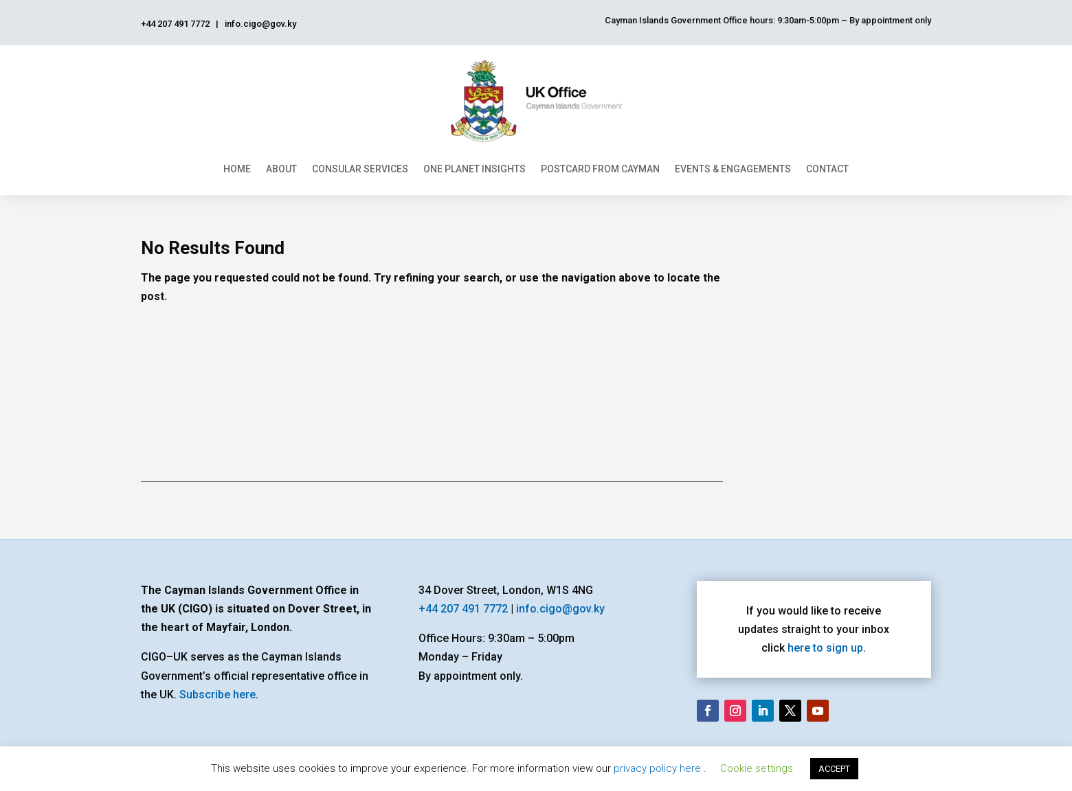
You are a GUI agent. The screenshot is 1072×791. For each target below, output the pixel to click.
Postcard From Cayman (600, 168)
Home (237, 168)
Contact (827, 168)
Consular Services (360, 168)
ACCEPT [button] (834, 769)
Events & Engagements (733, 168)
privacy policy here (659, 768)
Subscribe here (217, 694)
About (281, 168)
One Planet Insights (474, 168)
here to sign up (825, 647)
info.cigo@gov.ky (560, 608)
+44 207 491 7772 (463, 608)
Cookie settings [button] (756, 768)
